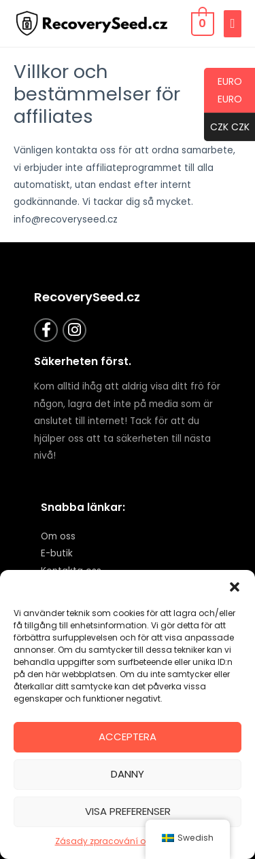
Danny (127, 774)
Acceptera (127, 736)
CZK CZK (227, 127)
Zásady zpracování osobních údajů (131, 841)
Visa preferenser (128, 811)
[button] (234, 587)
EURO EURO (223, 94)
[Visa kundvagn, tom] (201, 23)
